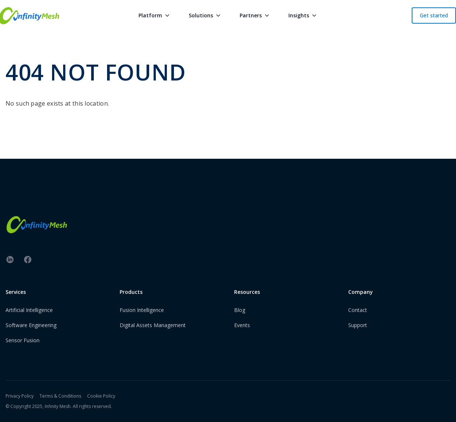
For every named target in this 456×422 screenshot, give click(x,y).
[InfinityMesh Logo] (228, 224)
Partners (255, 15)
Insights (303, 15)
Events (242, 325)
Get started (434, 15)
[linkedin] (10, 259)
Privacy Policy (20, 396)
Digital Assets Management (153, 325)
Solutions (205, 15)
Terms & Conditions (60, 396)
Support (357, 325)
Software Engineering (31, 325)
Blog (239, 309)
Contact (357, 309)
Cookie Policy (101, 396)
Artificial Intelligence (29, 309)
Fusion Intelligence (142, 309)
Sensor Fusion (23, 340)
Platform (154, 15)
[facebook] (27, 259)
